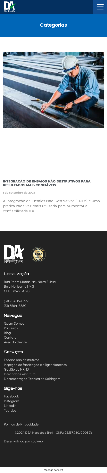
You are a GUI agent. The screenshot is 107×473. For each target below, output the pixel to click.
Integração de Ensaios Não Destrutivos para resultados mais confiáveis (47, 183)
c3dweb (37, 441)
